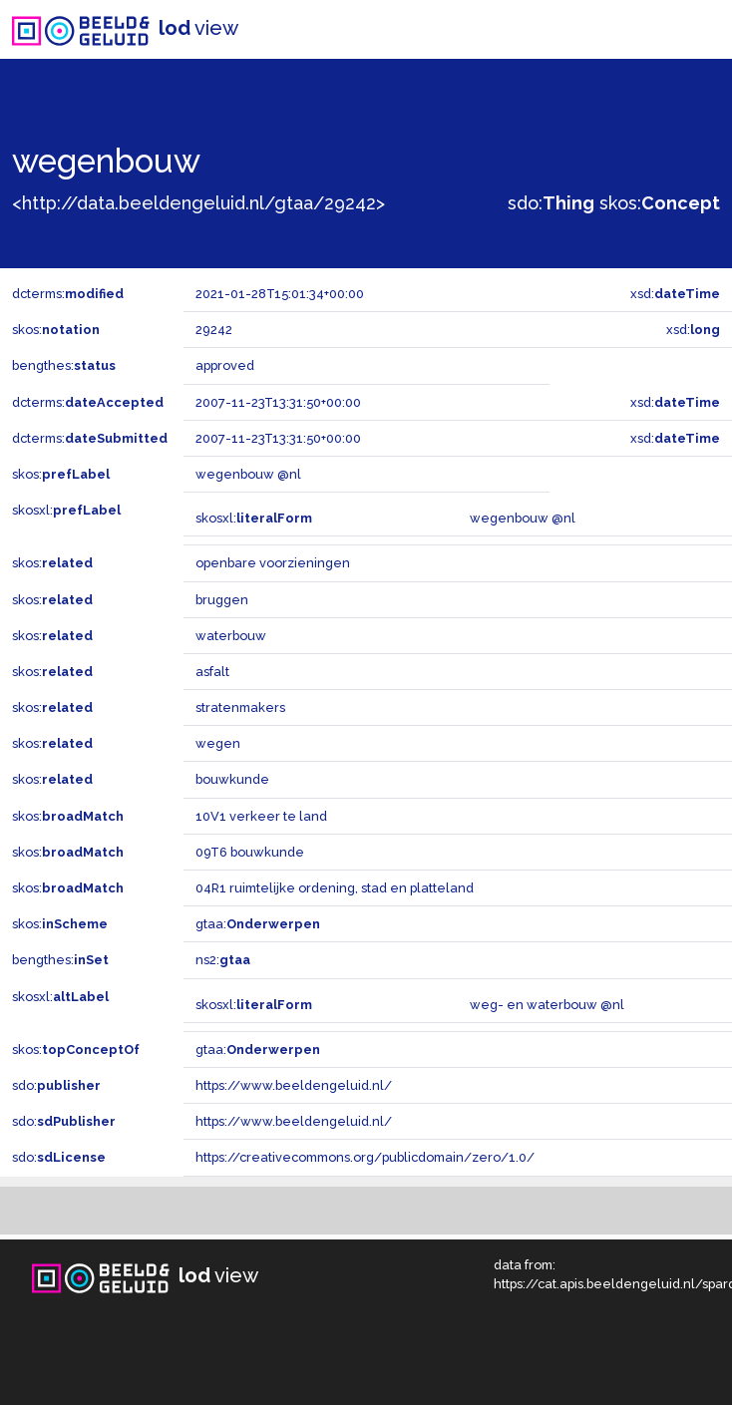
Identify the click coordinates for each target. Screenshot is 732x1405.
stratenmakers (240, 707)
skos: (659, 202)
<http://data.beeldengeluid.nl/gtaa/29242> (198, 202)
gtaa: (257, 923)
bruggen (221, 599)
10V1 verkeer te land (261, 816)
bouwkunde (232, 779)
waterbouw (230, 635)
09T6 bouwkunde (249, 852)
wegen (217, 743)
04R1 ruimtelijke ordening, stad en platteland (334, 887)
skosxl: (66, 510)
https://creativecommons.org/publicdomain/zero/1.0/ (365, 1157)
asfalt (212, 671)
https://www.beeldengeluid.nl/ (293, 1085)
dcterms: (68, 293)
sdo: (551, 202)
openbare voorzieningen (272, 562)
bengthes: (64, 365)
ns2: (222, 959)
